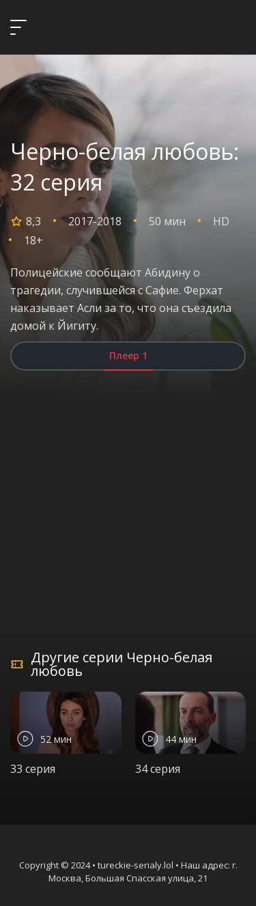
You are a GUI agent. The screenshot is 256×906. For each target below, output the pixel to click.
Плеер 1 (128, 355)
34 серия (157, 768)
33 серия (32, 768)
